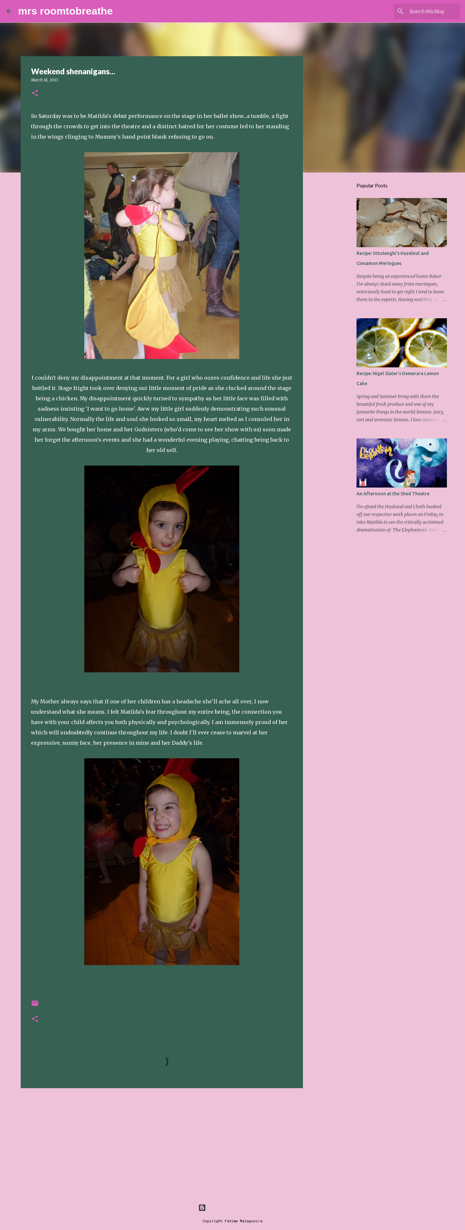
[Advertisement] (161, 1143)
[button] (35, 93)
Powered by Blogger (232, 1207)
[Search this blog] (426, 11)
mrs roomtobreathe (65, 11)
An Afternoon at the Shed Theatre (392, 493)
